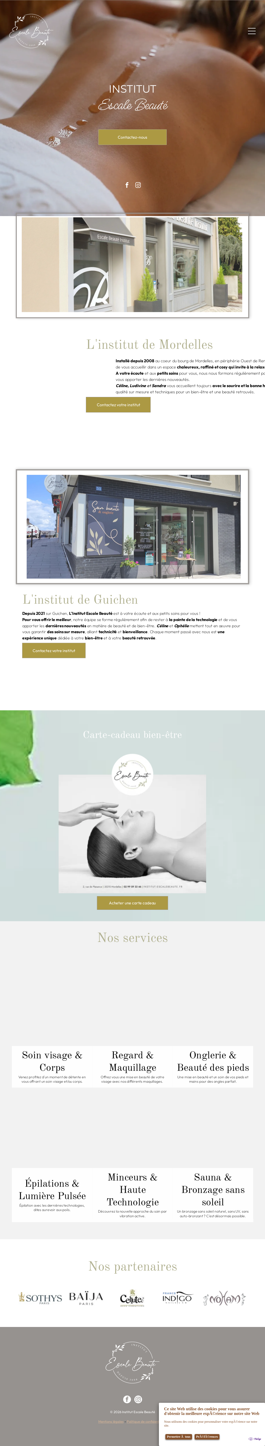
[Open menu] (252, 31)
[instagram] (138, 1400)
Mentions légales (111, 1421)
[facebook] (127, 1400)
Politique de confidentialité (147, 1421)
